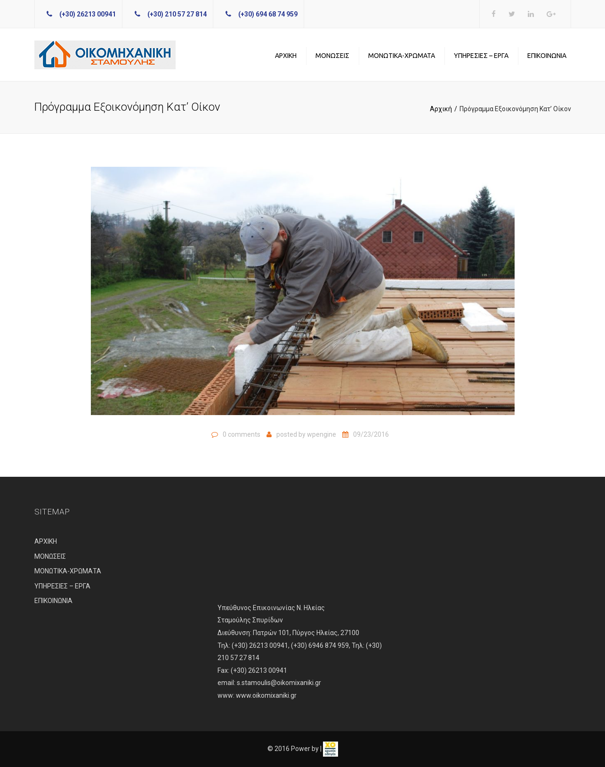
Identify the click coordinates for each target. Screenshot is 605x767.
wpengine (321, 434)
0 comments (241, 434)
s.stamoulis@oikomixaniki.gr (279, 682)
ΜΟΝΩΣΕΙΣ (332, 55)
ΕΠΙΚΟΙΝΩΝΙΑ (546, 55)
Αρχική (441, 109)
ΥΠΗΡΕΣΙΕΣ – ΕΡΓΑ (481, 55)
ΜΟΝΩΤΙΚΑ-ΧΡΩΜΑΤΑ (401, 55)
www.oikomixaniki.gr (266, 695)
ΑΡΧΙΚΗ (286, 55)
